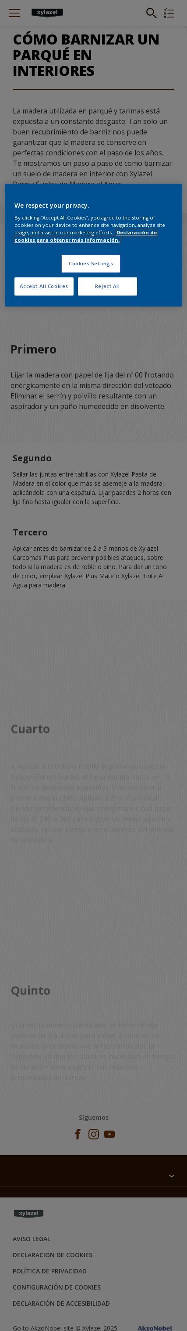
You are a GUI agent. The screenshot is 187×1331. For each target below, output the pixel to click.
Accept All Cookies (44, 286)
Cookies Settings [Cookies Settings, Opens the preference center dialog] (91, 264)
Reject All (107, 286)
